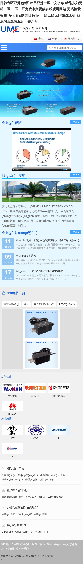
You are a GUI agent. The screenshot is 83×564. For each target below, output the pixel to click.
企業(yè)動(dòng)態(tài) (22, 507)
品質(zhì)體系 (58, 475)
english (53, 38)
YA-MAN (12, 396)
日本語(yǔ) (71, 38)
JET (12, 438)
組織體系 (44, 475)
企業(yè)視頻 (40, 514)
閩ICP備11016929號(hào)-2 (15, 544)
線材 (21, 497)
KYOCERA (59, 396)
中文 (38, 38)
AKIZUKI (35, 396)
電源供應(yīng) (9, 497)
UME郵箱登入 (38, 544)
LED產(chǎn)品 (55, 497)
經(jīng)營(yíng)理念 (28, 475)
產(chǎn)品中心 (17, 490)
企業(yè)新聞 (8, 514)
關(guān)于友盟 (17, 468)
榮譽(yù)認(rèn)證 (34, 479)
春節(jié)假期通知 (26, 255)
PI (59, 438)
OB (12, 456)
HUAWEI (12, 414)
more (75, 122)
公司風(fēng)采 (24, 514)
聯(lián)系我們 (16, 525)
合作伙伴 (49, 479)
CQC (35, 438)
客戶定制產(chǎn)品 (35, 497)
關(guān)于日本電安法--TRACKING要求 (39, 271)
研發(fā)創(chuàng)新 (12, 479)
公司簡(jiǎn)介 (9, 475)
